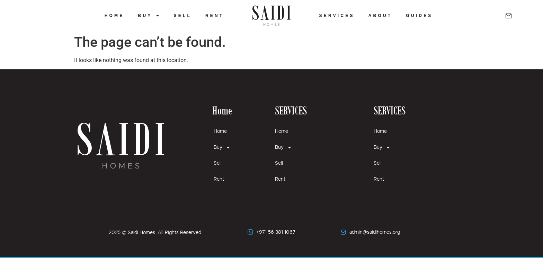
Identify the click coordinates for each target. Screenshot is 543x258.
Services (337, 15)
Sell (182, 15)
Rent (214, 15)
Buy (149, 15)
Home (114, 15)
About (380, 15)
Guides (419, 15)
